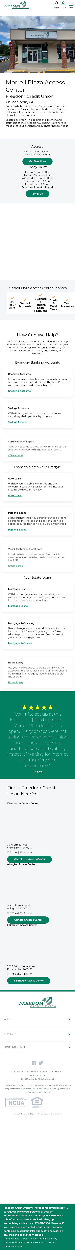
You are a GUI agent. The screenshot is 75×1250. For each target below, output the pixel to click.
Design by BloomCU (38, 1075)
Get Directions (37, 162)
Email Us (37, 195)
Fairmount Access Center (29, 982)
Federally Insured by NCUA (24, 1114)
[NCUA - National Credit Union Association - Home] (16, 1103)
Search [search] (56, 5)
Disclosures (16, 1071)
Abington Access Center (28, 921)
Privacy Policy (30, 1071)
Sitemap (43, 1071)
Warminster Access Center (29, 860)
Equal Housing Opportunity (50, 1114)
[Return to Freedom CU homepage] (16, 5)
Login (63, 5)
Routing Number (15, 1047)
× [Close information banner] (67, 1209)
